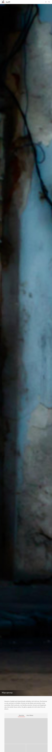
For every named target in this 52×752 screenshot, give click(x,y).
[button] (46, 2)
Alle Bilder (29, 715)
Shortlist (21, 715)
